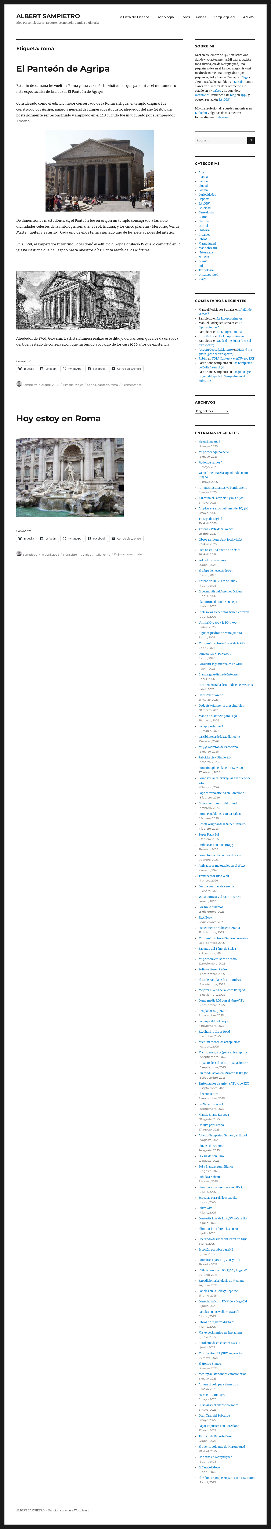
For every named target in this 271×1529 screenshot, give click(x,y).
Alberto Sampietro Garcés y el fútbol (223, 1135)
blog (233, 95)
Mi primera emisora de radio (218, 959)
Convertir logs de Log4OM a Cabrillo (223, 1218)
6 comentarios (131, 384)
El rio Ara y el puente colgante (218, 1405)
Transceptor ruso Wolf (214, 876)
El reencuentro (208, 1094)
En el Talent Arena (211, 695)
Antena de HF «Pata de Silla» (218, 581)
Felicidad (205, 208)
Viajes (79, 384)
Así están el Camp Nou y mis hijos (221, 498)
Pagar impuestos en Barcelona (219, 1426)
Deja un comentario (128, 554)
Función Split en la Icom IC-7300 (221, 768)
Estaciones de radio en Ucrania (219, 928)
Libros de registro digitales (217, 1322)
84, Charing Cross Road (214, 1032)
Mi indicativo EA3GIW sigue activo (221, 1353)
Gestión (204, 221)
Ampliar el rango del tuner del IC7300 (223, 508)
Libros (185, 17)
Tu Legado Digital (210, 519)
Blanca (203, 177)
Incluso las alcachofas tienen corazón (224, 612)
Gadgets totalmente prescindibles (221, 705)
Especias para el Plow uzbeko (218, 1198)
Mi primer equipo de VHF (215, 452)
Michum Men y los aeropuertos (220, 1042)
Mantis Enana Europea (214, 1115)
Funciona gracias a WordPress (68, 1510)
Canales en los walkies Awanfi (219, 1312)
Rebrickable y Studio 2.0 (215, 757)
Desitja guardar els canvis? (216, 886)
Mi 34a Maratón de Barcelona (218, 747)
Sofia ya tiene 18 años (213, 969)
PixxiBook (205, 917)
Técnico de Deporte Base (215, 1436)
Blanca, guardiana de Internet (218, 674)
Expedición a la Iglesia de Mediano (222, 1281)
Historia (68, 384)
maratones (202, 95)
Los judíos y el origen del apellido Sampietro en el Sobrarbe (225, 376)
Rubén (203, 358)
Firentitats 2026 (209, 442)
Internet (204, 235)
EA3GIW (248, 17)
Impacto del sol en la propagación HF (223, 1063)
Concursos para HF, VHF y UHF (220, 1260)
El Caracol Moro (209, 1467)
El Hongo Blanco (210, 1364)
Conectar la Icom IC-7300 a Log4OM (223, 1301)
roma (114, 384)
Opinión (204, 261)
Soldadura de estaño (212, 560)
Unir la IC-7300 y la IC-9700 (217, 622)
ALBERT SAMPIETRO (48, 16)
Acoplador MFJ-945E (213, 1011)
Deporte (204, 199)
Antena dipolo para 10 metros (218, 1384)
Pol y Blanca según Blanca (216, 1166)
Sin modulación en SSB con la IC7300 (223, 1073)
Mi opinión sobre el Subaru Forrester (223, 938)
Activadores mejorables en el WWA (222, 866)
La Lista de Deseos (133, 17)
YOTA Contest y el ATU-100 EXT (233, 358)
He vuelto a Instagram (213, 1395)
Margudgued (223, 17)
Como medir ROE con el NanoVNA (221, 1000)
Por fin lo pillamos (211, 907)
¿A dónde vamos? (210, 462)
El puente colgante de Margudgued (222, 1447)
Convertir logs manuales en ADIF (221, 664)
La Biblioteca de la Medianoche (219, 737)
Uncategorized (208, 275)
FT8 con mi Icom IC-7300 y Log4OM (223, 1270)
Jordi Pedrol (206, 336)
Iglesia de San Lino (211, 1156)
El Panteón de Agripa (63, 68)
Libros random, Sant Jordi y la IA (220, 539)
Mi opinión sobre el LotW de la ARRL (223, 643)
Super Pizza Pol (209, 834)
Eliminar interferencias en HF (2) (221, 1187)
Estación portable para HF (216, 1249)
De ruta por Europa (211, 1125)
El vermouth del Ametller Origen (220, 591)
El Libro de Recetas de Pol (215, 571)
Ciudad (203, 186)
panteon (103, 384)
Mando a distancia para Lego (218, 716)
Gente (203, 217)
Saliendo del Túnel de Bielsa (217, 949)
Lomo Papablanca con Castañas (220, 814)
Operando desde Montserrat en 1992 (223, 1239)
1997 (244, 95)
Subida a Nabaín (209, 1177)
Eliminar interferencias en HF (219, 1229)
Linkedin (201, 113)
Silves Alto (206, 1208)
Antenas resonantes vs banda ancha (223, 488)
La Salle (239, 82)
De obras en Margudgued (215, 1457)
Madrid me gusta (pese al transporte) (224, 1052)
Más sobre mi (72, 554)
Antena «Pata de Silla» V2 (216, 529)
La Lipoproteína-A (229, 318)
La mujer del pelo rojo (213, 1021)
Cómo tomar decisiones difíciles (220, 855)
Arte (201, 172)
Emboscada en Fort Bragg (216, 845)
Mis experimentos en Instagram (220, 1332)
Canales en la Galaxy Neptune (218, 1291)
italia (98, 554)
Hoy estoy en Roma (58, 418)
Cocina (203, 190)
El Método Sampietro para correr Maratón (227, 1478)
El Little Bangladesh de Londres (220, 980)
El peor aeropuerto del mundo (218, 803)
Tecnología (206, 270)
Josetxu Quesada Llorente (216, 349)
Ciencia (203, 181)
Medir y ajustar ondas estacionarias (222, 1374)
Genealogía (206, 212)
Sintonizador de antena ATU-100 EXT (224, 1083)
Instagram (221, 117)
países (217, 91)
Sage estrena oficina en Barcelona (221, 793)
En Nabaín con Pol (211, 1104)
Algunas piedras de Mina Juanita (220, 633)
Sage (245, 77)
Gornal (203, 226)
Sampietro (30, 384)
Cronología (164, 17)
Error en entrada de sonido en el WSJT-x (226, 685)
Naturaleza (206, 252)
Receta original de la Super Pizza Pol (222, 824)
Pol (201, 266)
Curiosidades (207, 194)
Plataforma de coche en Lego (218, 602)
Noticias (204, 257)
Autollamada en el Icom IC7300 (219, 1343)
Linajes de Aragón (211, 1146)
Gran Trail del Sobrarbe (214, 1415)
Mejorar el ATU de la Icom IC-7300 (222, 990)
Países (201, 17)
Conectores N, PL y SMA (215, 654)
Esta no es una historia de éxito (219, 550)
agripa (91, 384)
